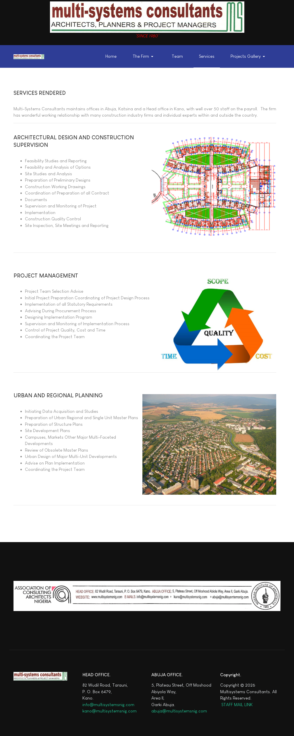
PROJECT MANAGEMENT (45, 276)
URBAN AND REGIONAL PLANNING (58, 395)
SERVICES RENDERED (39, 93)
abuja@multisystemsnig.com (179, 710)
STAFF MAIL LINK (236, 704)
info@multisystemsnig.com (108, 704)
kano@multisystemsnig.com (109, 710)
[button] (144, 56)
